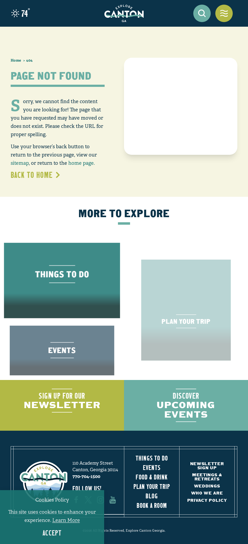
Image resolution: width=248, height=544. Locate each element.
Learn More (66, 520)
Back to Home (36, 174)
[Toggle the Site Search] (202, 13)
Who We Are (207, 492)
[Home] (124, 13)
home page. (81, 163)
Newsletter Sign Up (207, 465)
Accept (52, 532)
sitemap (20, 163)
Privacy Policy (207, 500)
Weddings (207, 485)
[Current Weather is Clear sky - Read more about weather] (20, 13)
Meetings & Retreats (207, 476)
